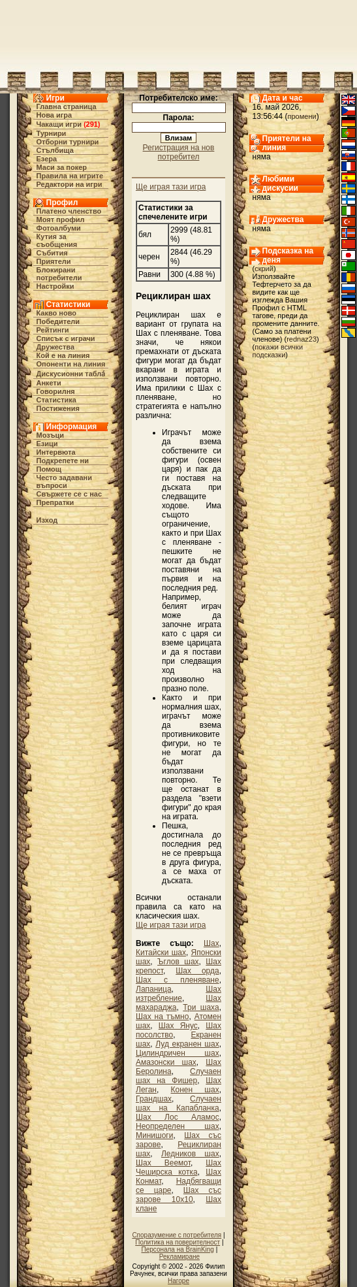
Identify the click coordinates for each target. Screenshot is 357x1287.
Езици (47, 444)
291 (92, 124)
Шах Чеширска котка (178, 1167)
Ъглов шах (178, 961)
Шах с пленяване (177, 980)
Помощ (49, 469)
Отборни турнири (68, 142)
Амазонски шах (166, 1062)
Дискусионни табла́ (71, 374)
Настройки (55, 286)
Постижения (58, 408)
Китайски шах (161, 952)
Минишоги (154, 1135)
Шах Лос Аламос (177, 1117)
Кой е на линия (63, 355)
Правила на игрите (70, 176)
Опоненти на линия (71, 364)
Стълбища (55, 150)
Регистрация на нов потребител (179, 152)
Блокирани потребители (59, 274)
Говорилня (56, 391)
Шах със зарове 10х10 (178, 1195)
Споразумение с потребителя (176, 1235)
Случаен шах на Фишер (178, 1076)
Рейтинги (53, 330)
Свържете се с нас (69, 494)
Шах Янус (178, 1025)
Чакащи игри (59, 124)
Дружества (56, 347)
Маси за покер (62, 167)
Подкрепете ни (63, 460)
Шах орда (197, 970)
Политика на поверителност (177, 1242)
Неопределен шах (177, 1126)
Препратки (55, 502)
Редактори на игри (69, 184)
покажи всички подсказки (278, 351)
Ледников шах (190, 1153)
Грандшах (154, 1098)
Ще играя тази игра (171, 186)
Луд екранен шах (187, 1044)
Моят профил (61, 219)
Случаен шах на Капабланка (178, 1103)
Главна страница (67, 106)
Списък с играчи (66, 338)
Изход (47, 520)
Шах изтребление (178, 994)
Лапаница (154, 989)
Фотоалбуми (59, 228)
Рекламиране (179, 1256)
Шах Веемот (163, 1162)
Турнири (52, 133)
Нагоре (178, 1280)
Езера (47, 159)
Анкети (49, 383)
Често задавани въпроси (65, 481)
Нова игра (54, 115)
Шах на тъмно (162, 1016)
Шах (211, 943)
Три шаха (201, 1007)
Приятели (54, 261)
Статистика (57, 400)
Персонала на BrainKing (177, 1249)
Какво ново (57, 313)
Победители (58, 321)
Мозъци (50, 435)
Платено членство (69, 211)
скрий (264, 268)
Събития (52, 253)
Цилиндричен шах (177, 1053)
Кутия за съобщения (57, 240)
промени (302, 116)
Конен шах (195, 1089)
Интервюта (56, 452)
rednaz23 (302, 339)
